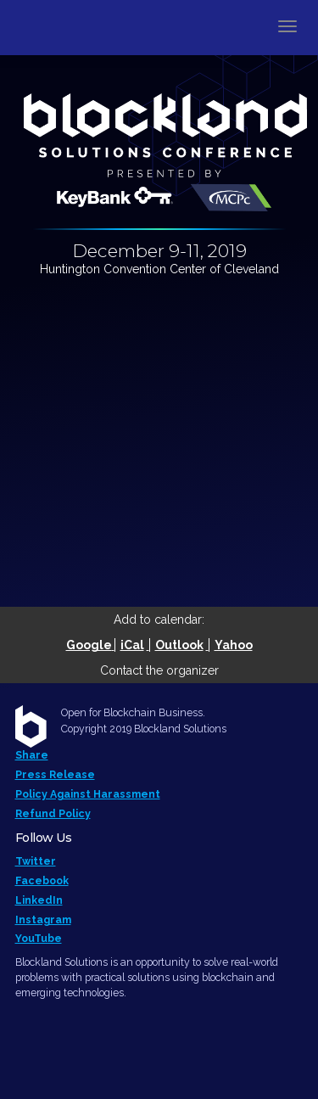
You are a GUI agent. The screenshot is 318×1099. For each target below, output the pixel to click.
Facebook (42, 880)
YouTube (38, 938)
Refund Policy (53, 813)
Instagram (43, 919)
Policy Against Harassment (87, 794)
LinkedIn (39, 900)
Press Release (55, 774)
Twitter (35, 861)
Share (31, 755)
